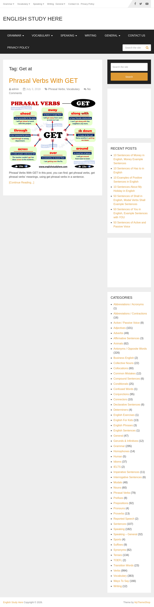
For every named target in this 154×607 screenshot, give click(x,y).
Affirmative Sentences (126, 338)
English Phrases (123, 425)
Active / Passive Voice (127, 322)
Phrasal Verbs (56, 89)
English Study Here (32, 18)
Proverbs (119, 513)
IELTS (117, 466)
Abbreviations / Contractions (130, 313)
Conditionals (121, 383)
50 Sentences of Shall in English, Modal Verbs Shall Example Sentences (129, 200)
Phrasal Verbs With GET (43, 80)
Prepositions (121, 503)
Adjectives (120, 328)
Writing (50, 4)
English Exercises (124, 415)
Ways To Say (121, 581)
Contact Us (73, 4)
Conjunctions (121, 394)
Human (118, 456)
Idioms (117, 461)
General (59, 4)
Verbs (117, 570)
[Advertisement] (132, 113)
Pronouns (119, 508)
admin (15, 89)
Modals (118, 482)
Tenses (118, 555)
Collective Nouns (124, 363)
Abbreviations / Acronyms (129, 304)
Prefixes (118, 498)
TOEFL (118, 560)
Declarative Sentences (127, 404)
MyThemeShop (142, 602)
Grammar (7, 4)
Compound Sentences (127, 378)
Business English (124, 357)
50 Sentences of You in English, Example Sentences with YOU (131, 213)
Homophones (121, 451)
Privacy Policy (87, 4)
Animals (118, 343)
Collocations (121, 368)
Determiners (121, 409)
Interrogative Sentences (128, 477)
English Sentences (125, 430)
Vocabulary (22, 4)
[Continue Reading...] (21, 182)
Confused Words (123, 389)
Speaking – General (125, 534)
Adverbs (118, 333)
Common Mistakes (125, 373)
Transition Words (124, 565)
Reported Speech (124, 518)
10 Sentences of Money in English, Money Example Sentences (129, 159)
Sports (117, 539)
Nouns (117, 487)
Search (147, 47)
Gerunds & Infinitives (126, 440)
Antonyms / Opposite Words (130, 348)
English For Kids (123, 420)
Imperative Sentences (126, 472)
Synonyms (120, 549)
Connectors (120, 399)
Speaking (37, 4)
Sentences (120, 523)
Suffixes (118, 544)
